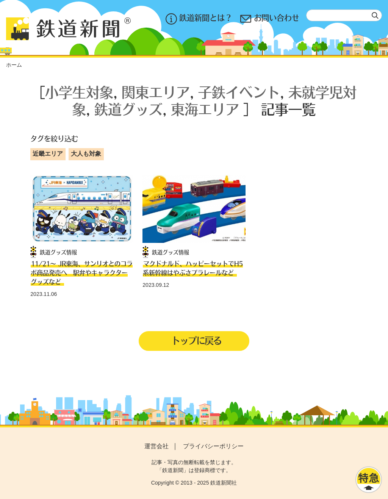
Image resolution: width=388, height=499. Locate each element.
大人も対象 (86, 153)
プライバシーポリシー (213, 446)
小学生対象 (79, 91)
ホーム (14, 65)
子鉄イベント (239, 91)
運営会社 (156, 446)
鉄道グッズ (128, 108)
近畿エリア (48, 153)
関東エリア (156, 91)
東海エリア (205, 108)
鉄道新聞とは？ (198, 19)
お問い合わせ (269, 19)
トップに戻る (196, 340)
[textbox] (344, 15)
